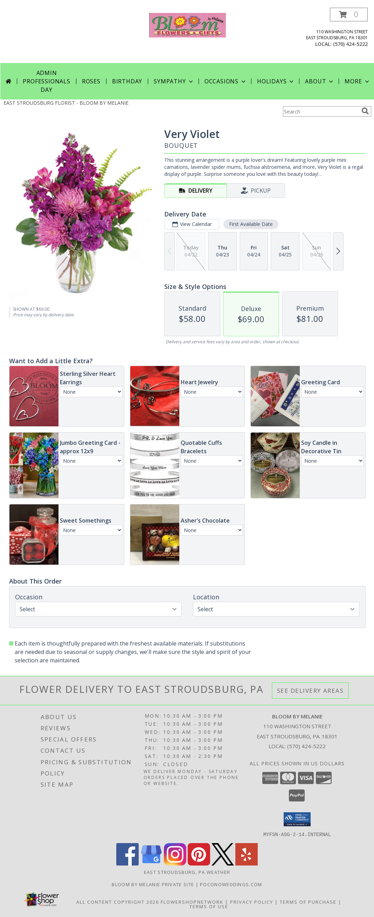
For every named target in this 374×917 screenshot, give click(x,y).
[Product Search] (320, 111)
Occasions (226, 81)
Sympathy (174, 81)
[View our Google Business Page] (151, 863)
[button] (349, 14)
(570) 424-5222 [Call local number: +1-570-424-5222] (350, 44)
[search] (365, 111)
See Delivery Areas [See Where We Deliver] (310, 691)
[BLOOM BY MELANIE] (187, 24)
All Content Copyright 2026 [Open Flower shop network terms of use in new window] (117, 901)
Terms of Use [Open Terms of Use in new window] (208, 906)
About (319, 81)
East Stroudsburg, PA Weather (187, 872)
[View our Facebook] (127, 863)
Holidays (276, 81)
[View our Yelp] (246, 863)
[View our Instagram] (175, 863)
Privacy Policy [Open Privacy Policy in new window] (251, 901)
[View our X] (223, 863)
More (357, 81)
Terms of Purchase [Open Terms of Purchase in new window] (308, 901)
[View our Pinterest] (199, 863)
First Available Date (251, 224)
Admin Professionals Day (46, 81)
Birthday (127, 81)
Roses (91, 81)
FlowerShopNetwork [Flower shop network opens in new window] (192, 901)
